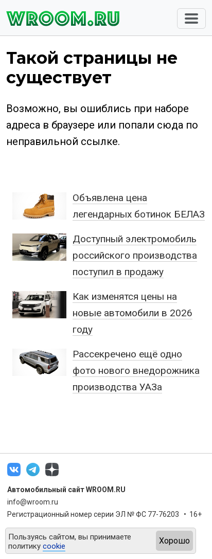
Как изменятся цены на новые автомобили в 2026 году (132, 313)
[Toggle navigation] (191, 18)
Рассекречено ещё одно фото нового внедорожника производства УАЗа (136, 370)
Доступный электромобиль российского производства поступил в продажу (135, 255)
